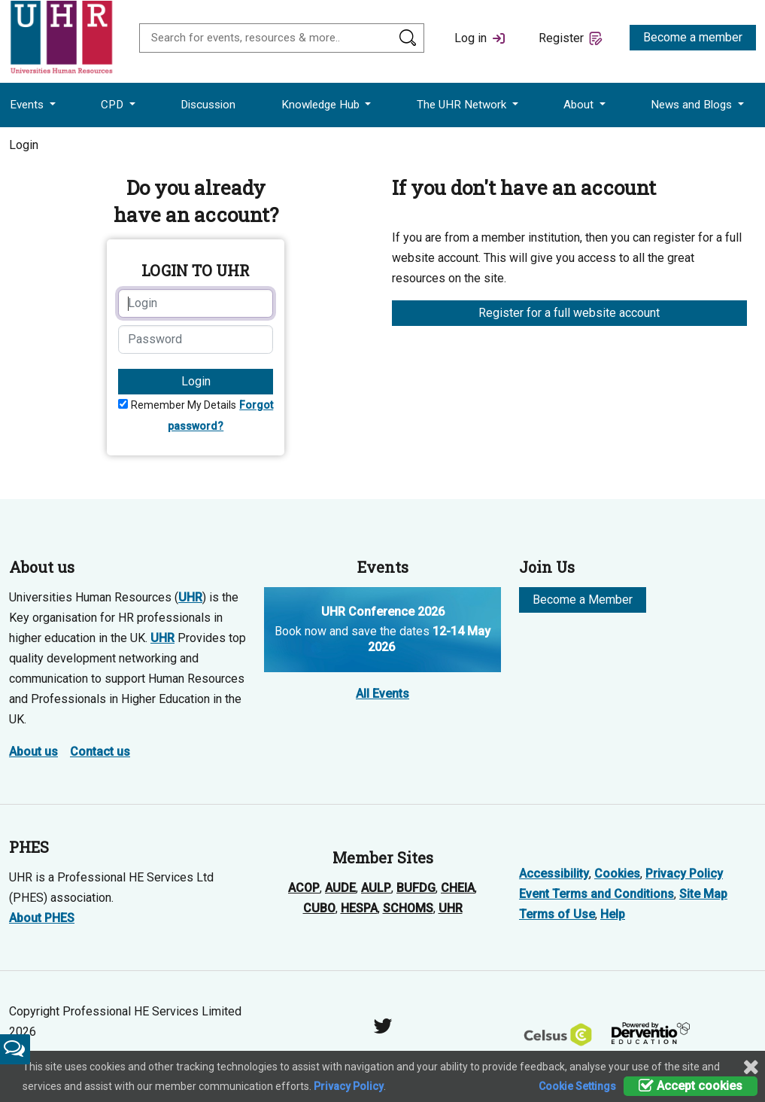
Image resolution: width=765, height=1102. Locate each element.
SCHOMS (408, 908)
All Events (382, 693)
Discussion (208, 104)
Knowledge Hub (322, 104)
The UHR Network (463, 104)
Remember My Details (183, 405)
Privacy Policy (684, 873)
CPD (113, 104)
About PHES (41, 918)
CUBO (319, 908)
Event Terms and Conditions (596, 894)
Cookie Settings (577, 1086)
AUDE (340, 888)
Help (612, 914)
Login (196, 381)
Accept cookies (690, 1086)
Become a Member (583, 599)
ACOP (304, 888)
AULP (376, 888)
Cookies (617, 873)
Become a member (692, 37)
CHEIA (458, 888)
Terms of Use (557, 914)
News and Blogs (693, 104)
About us (33, 751)
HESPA (359, 908)
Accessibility (554, 873)
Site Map (703, 894)
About (580, 104)
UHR (190, 597)
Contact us (100, 751)
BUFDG (416, 888)
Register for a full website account (569, 313)
